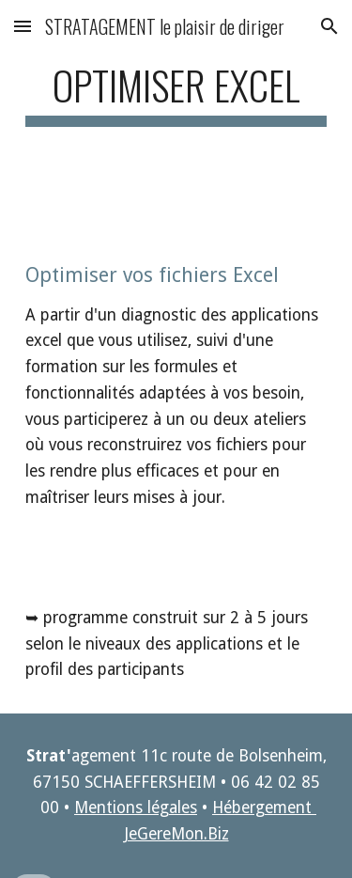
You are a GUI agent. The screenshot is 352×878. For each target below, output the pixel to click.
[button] (22, 26)
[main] (176, 93)
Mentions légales (135, 807)
